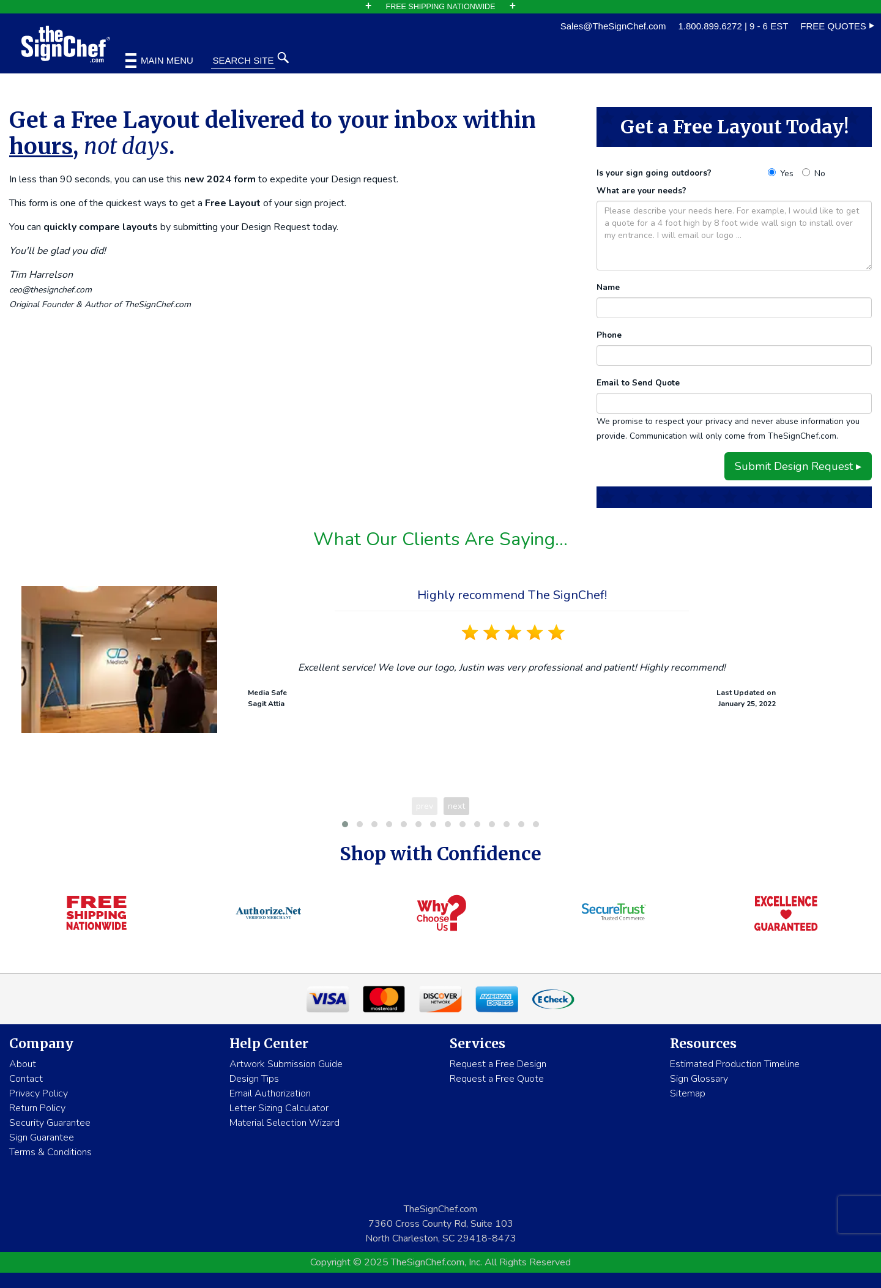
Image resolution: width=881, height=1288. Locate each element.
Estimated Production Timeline (735, 1064)
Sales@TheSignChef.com (613, 26)
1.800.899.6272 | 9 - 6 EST (733, 26)
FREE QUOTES (837, 26)
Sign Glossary (699, 1078)
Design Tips (254, 1078)
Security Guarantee (50, 1123)
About (22, 1064)
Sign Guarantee (41, 1137)
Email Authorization (270, 1093)
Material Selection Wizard (284, 1123)
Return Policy (37, 1108)
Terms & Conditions (50, 1152)
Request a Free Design (498, 1064)
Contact (26, 1078)
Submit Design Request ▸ (798, 466)
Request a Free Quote (497, 1078)
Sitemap (687, 1093)
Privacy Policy (38, 1093)
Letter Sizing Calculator (279, 1108)
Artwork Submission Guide (286, 1064)
